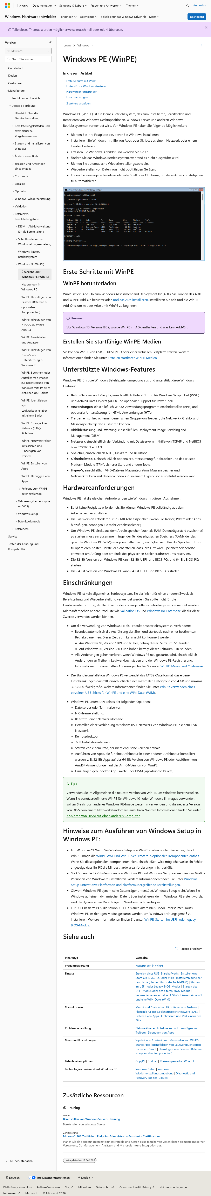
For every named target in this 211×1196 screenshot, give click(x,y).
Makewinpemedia (171, 1061)
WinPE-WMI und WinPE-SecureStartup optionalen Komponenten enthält (147, 856)
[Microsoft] (7, 5)
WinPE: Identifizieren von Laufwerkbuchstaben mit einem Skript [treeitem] (34, 408)
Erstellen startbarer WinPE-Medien (132, 357)
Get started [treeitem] (15, 68)
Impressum (10, 1193)
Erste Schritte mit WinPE (81, 81)
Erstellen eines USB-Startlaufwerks (157, 973)
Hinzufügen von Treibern (181, 1007)
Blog (67, 1187)
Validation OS (130, 611)
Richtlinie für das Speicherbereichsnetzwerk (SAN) (167, 1012)
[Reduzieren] (50, 42)
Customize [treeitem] (14, 83)
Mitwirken (84, 1187)
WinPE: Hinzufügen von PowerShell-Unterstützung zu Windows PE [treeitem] (36, 357)
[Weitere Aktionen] (201, 45)
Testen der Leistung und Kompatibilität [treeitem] (23, 546)
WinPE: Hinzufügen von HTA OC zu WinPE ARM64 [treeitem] (36, 325)
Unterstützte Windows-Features (86, 86)
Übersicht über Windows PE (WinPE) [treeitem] (35, 274)
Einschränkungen (77, 97)
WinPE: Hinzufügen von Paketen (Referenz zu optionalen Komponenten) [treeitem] (36, 304)
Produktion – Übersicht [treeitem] (26, 98)
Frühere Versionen (48, 1187)
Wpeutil (189, 1061)
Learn (67, 45)
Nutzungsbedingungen (173, 1187)
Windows (83, 45)
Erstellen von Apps (147, 1016)
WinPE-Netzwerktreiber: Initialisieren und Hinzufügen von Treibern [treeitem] (36, 448)
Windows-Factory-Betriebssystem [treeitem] (30, 254)
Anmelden (199, 5)
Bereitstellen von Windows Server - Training (91, 1119)
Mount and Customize (150, 1007)
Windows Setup (145, 1069)
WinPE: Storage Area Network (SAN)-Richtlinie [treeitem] (34, 428)
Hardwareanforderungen (81, 92)
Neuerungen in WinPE (149, 965)
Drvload (152, 1061)
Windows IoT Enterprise (164, 611)
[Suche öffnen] (187, 5)
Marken (30, 1193)
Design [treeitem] (12, 75)
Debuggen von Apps (161, 1032)
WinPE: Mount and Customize (182, 666)
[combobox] (28, 51)
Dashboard (197, 17)
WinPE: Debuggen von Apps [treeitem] (35, 478)
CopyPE (140, 1061)
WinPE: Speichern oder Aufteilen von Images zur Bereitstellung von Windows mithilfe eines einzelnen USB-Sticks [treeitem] (35, 383)
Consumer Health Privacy (135, 1187)
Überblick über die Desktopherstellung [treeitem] (27, 115)
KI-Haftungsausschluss (17, 1187)
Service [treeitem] (12, 536)
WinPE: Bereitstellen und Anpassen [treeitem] (33, 339)
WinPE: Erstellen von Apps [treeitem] (34, 465)
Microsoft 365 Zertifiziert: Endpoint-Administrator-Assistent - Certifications (111, 1136)
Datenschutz (104, 1187)
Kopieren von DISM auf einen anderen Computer (103, 816)
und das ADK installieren (130, 299)
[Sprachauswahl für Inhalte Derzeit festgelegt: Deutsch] (12, 1177)
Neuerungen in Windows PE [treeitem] (30, 286)
